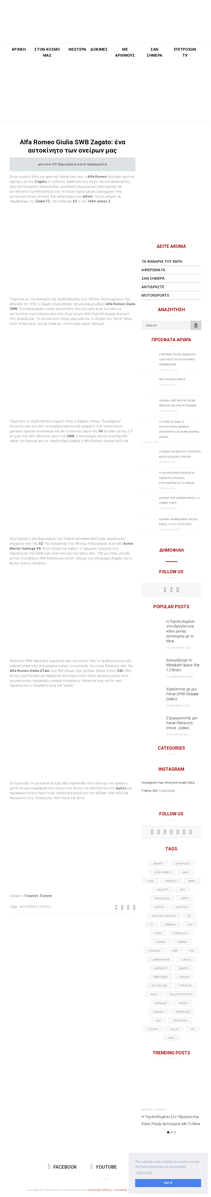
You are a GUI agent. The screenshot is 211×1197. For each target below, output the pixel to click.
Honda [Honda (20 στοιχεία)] (160, 942)
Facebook (62, 1167)
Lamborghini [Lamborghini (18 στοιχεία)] (161, 959)
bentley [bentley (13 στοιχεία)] (171, 881)
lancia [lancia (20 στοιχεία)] (186, 959)
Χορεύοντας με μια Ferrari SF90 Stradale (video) (182, 694)
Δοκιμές (99, 49)
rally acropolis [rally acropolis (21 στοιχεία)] (181, 994)
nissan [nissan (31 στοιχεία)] (184, 976)
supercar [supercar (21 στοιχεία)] (183, 1011)
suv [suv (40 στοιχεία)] (158, 1020)
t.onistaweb (166, 790)
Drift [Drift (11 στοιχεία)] (184, 898)
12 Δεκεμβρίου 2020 (179, 676)
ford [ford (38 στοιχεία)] (158, 933)
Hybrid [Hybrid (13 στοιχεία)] (182, 942)
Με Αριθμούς (125, 52)
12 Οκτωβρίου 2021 (178, 647)
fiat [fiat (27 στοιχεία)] (190, 924)
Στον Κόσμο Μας (47, 52)
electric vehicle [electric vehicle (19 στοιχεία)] (164, 915)
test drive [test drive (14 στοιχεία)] (180, 1020)
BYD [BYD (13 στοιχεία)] (182, 889)
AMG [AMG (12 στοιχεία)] (186, 872)
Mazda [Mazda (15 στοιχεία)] (183, 968)
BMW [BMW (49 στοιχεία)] (192, 881)
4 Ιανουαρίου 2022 (178, 705)
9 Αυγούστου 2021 (177, 734)
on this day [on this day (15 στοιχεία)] (159, 985)
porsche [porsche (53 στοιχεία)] (185, 985)
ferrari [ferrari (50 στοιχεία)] (170, 924)
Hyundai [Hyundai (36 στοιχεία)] (154, 950)
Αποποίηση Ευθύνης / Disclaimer (107, 1189)
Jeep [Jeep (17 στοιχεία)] (175, 950)
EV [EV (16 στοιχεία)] (189, 915)
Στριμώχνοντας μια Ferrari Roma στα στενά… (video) (181, 723)
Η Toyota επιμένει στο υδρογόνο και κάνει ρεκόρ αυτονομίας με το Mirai (180, 631)
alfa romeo (29, 906)
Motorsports (155, 295)
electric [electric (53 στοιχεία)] (182, 907)
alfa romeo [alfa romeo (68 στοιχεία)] (163, 872)
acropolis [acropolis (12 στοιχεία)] (182, 863)
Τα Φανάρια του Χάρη (162, 261)
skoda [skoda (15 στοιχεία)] (183, 1003)
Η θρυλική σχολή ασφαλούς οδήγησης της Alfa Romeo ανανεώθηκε (177, 359)
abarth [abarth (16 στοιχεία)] (158, 863)
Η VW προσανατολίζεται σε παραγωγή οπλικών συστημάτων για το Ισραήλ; (177, 477)
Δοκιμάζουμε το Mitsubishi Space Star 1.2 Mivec (183, 665)
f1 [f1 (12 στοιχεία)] (151, 924)
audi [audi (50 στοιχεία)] (151, 881)
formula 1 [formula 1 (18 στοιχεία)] (180, 933)
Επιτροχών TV (185, 52)
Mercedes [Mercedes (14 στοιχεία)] (161, 976)
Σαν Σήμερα (154, 52)
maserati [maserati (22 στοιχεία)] (161, 968)
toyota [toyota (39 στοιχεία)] (153, 1029)
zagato (44, 906)
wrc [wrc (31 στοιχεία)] (172, 1037)
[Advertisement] (105, 92)
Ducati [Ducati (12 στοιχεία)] (159, 907)
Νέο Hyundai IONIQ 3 (172, 379)
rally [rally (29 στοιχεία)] (154, 994)
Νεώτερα (77, 49)
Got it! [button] (168, 1183)
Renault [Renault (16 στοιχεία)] (161, 1003)
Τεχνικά (160, 1109)
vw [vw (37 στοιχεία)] (192, 1029)
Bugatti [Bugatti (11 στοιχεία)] (163, 889)
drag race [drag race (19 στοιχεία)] (162, 898)
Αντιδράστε (153, 287)
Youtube (103, 1167)
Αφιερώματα (153, 270)
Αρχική (19, 49)
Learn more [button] (144, 1172)
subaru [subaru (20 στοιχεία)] (158, 1011)
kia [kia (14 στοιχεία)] (192, 950)
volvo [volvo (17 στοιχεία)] (174, 1029)
